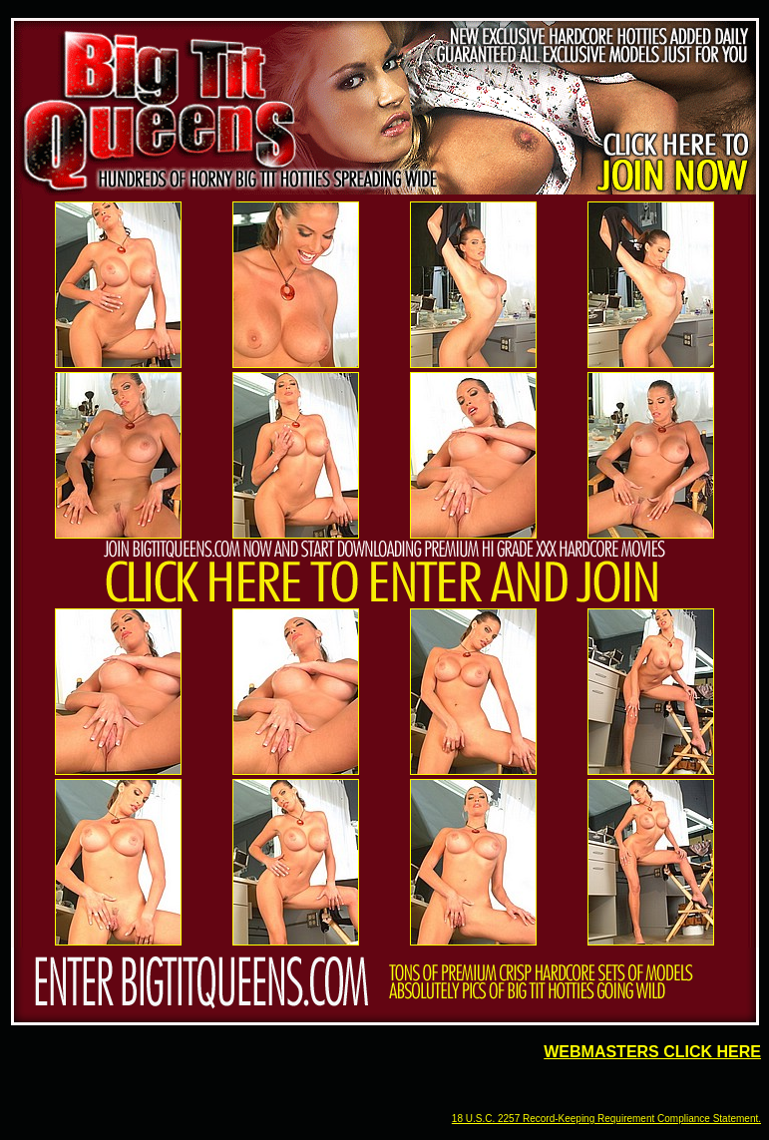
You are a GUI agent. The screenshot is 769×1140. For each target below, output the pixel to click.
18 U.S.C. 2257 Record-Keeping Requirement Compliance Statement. (606, 1118)
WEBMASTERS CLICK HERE (652, 1051)
